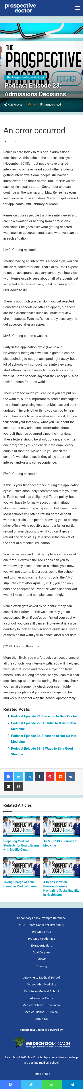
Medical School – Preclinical (42, 1005)
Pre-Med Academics (41, 938)
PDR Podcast (15, 104)
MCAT (41, 959)
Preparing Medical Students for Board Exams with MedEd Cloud (21, 845)
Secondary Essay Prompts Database (41, 918)
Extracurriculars (41, 945)
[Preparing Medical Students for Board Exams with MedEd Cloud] (21, 826)
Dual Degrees (41, 952)
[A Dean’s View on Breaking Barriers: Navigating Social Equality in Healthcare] (61, 867)
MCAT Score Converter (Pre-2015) (41, 925)
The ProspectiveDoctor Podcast (25, 77)
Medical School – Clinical (41, 1012)
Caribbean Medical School (41, 991)
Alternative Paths (41, 998)
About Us (41, 1019)
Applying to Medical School (41, 977)
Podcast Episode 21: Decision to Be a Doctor (44, 716)
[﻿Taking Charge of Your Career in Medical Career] (21, 867)
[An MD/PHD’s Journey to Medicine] (61, 826)
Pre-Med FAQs (41, 931)
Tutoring (41, 966)
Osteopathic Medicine (41, 984)
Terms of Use (41, 1073)
